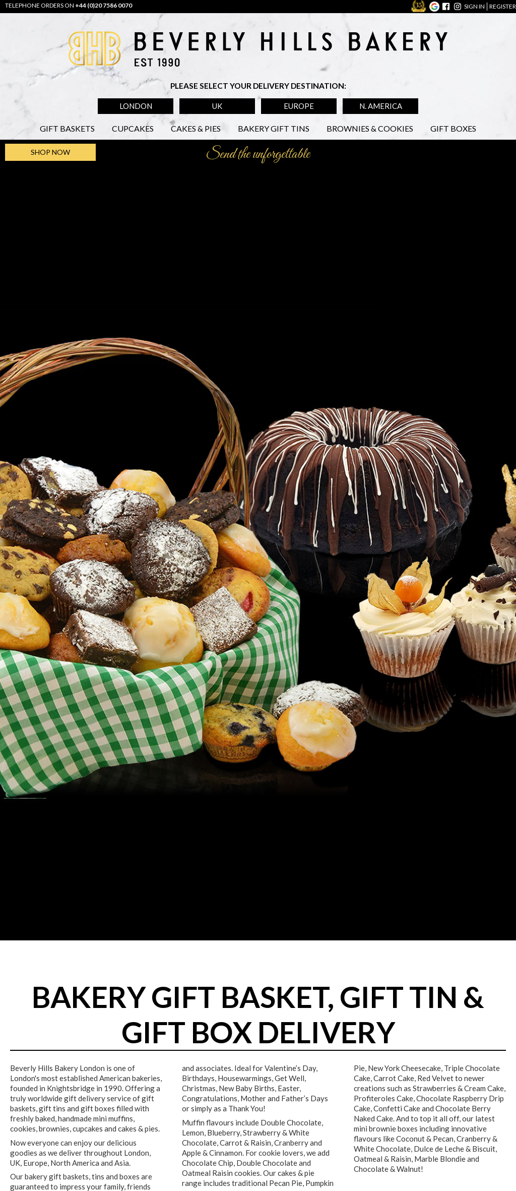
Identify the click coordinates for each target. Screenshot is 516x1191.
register (502, 6)
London (135, 105)
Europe (299, 105)
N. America (380, 105)
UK (217, 105)
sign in (474, 6)
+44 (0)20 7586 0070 (103, 5)
